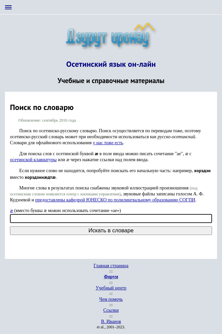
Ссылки (110, 310)
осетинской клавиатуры (33, 159)
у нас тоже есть (108, 142)
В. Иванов (111, 321)
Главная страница (111, 265)
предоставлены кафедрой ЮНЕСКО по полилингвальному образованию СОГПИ (115, 199)
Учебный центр (111, 287)
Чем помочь (111, 299)
